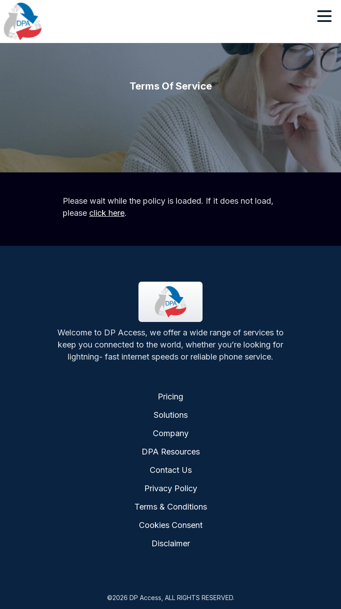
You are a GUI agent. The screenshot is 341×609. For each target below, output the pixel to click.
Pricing (170, 396)
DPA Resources (171, 451)
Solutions (171, 415)
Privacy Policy (170, 488)
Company (171, 433)
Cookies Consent (171, 525)
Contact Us (171, 470)
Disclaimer (170, 543)
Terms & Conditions (170, 506)
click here (107, 213)
